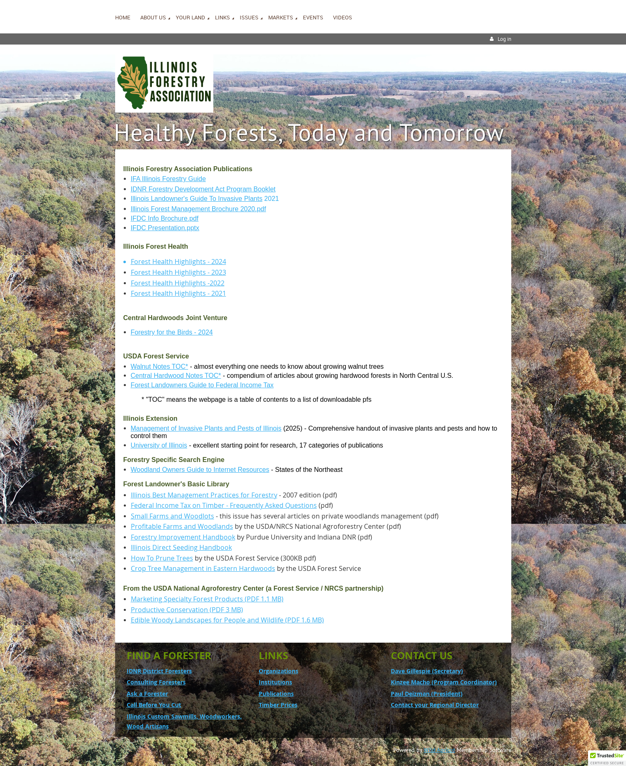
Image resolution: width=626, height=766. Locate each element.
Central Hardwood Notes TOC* (176, 375)
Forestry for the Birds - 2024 (172, 332)
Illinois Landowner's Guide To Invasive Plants (196, 198)
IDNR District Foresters (159, 671)
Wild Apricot (439, 750)
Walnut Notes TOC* (159, 366)
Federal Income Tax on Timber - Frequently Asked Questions (224, 505)
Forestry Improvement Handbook (183, 537)
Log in (504, 38)
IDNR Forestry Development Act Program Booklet (203, 189)
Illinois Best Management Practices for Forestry (204, 495)
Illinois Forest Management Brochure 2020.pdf (198, 208)
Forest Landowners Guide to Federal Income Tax (202, 385)
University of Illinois (159, 445)
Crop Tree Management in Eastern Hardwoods (203, 568)
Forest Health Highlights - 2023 (178, 272)
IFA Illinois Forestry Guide (168, 178)
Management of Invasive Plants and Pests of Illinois (206, 428)
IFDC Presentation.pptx (165, 227)
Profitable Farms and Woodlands (182, 526)
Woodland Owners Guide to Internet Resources (200, 469)
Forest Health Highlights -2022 (177, 283)
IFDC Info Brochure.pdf (165, 218)
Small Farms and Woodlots (172, 516)
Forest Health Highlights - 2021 (178, 293)
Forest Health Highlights (168, 261)
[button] (607, 758)
